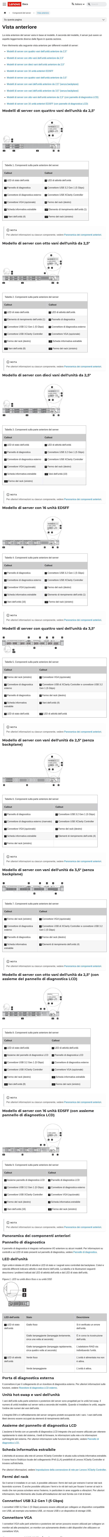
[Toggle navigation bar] (4, 4)
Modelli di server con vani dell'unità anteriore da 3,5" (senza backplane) (42, 91)
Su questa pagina (13, 19)
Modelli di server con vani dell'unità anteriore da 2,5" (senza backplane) (42, 84)
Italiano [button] (76, 4)
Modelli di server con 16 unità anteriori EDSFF (30, 71)
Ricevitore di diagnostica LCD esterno (38, 1388)
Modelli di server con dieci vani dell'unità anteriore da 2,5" (36, 64)
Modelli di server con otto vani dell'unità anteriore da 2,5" (35, 58)
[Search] (96, 4)
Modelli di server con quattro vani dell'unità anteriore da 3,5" (37, 77)
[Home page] (5, 13)
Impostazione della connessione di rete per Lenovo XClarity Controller (71, 1470)
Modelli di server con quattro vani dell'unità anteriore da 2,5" (37, 51)
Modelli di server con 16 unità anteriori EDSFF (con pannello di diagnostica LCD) (47, 104)
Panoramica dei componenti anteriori (82, 235)
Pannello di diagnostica (85, 1252)
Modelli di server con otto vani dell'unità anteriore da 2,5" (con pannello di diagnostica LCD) (52, 97)
